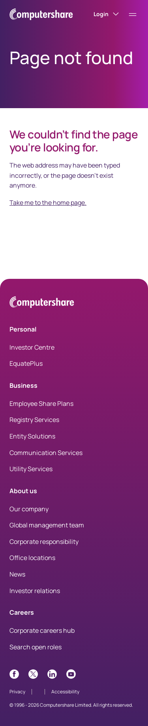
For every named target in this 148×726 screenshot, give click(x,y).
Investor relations (34, 590)
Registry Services (34, 419)
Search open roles (35, 647)
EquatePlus (26, 363)
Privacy (17, 691)
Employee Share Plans (41, 403)
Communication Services (45, 452)
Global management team (46, 525)
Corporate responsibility (44, 541)
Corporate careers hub (42, 630)
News (17, 574)
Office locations (32, 557)
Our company (29, 509)
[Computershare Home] (41, 303)
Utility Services (30, 468)
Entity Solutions (32, 436)
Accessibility (65, 691)
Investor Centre (31, 347)
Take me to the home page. (47, 202)
